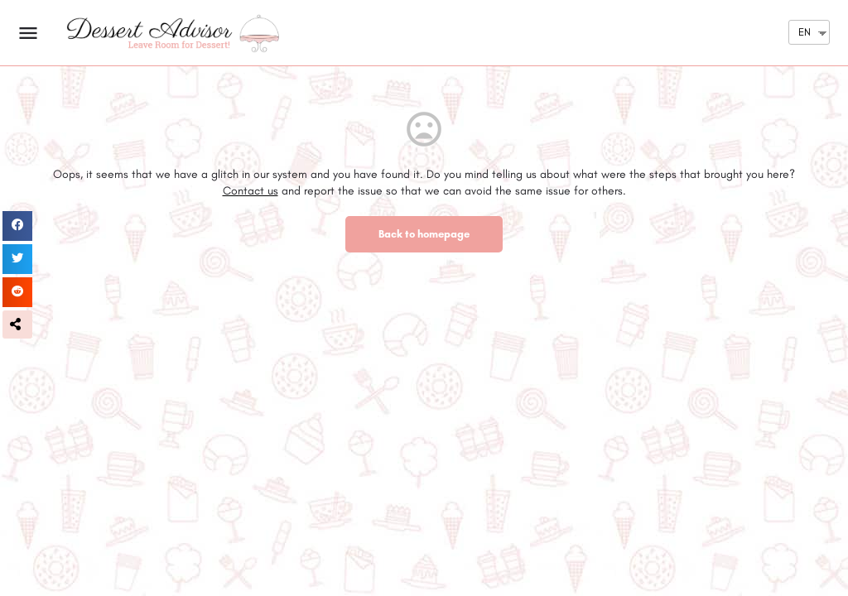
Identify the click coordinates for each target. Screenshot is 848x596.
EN (804, 32)
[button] (17, 324)
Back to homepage (424, 234)
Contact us (250, 191)
